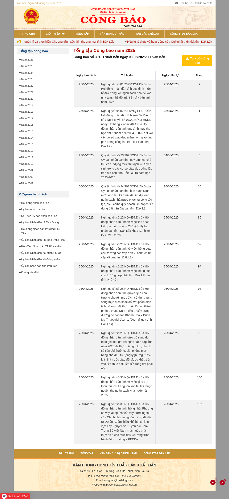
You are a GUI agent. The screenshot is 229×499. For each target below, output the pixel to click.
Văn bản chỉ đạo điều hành (118, 453)
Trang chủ (27, 33)
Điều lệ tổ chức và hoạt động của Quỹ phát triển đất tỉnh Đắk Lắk (171, 41)
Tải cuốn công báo (197, 61)
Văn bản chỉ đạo (147, 33)
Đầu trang (66, 453)
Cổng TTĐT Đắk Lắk (184, 33)
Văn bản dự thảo (112, 33)
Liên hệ (181, 3)
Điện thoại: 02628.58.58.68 (104, 475)
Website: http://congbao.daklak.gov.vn (114, 484)
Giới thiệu (53, 33)
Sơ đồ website (201, 3)
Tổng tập (82, 33)
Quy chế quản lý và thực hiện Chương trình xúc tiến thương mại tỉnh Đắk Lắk (65, 41)
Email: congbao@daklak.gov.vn (114, 480)
